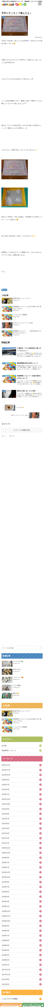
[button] (40, 966)
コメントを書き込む (22, 440)
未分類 (4, 299)
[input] (22, 966)
